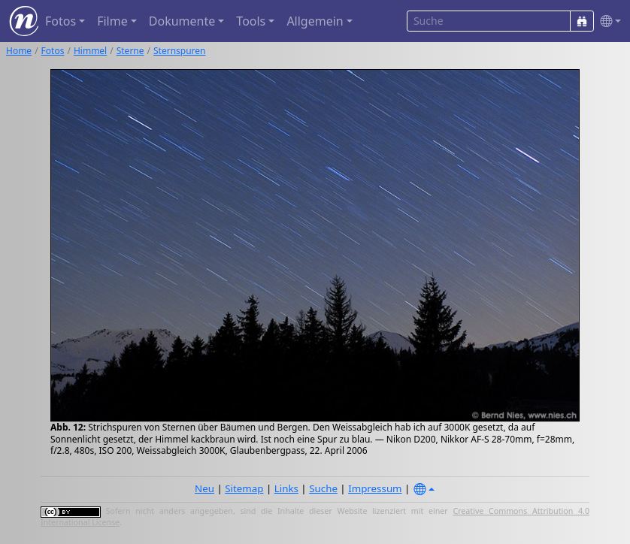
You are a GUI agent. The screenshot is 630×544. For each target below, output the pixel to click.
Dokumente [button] (182, 21)
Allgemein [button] (314, 21)
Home (19, 50)
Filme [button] (112, 21)
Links (286, 488)
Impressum (374, 488)
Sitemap (244, 488)
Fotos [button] (60, 21)
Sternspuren (179, 50)
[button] (607, 21)
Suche (323, 488)
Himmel (90, 50)
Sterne (130, 50)
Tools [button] (250, 21)
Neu (204, 488)
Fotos (53, 50)
